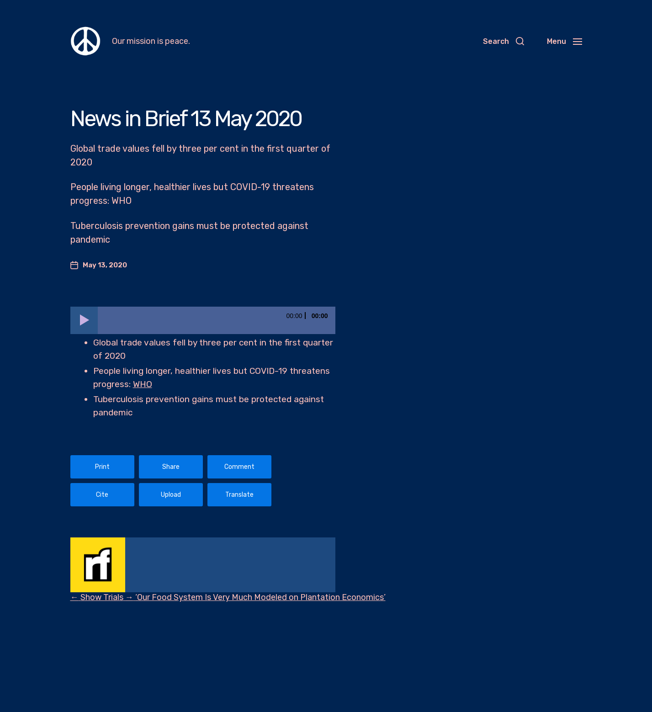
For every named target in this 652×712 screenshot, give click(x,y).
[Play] (84, 320)
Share (171, 467)
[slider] (216, 320)
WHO (142, 384)
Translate (239, 495)
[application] (202, 320)
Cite (102, 495)
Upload (171, 495)
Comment (239, 467)
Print (102, 467)
